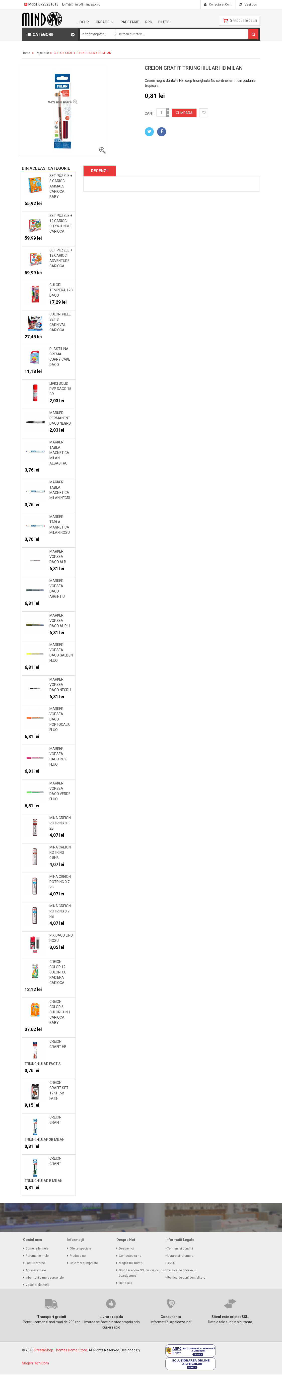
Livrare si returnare (180, 1256)
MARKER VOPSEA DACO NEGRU (60, 684)
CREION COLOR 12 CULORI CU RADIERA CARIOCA (57, 972)
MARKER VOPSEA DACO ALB (57, 556)
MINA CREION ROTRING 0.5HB (60, 852)
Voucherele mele (37, 1285)
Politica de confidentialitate (186, 1277)
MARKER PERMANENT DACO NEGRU (60, 418)
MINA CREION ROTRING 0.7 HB (60, 911)
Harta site (125, 1283)
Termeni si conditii (180, 1248)
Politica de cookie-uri (182, 1270)
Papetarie (130, 22)
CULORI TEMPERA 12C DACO (61, 290)
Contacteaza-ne (130, 1256)
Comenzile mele (37, 1248)
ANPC (171, 1263)
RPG (148, 22)
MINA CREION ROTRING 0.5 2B (60, 823)
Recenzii (99, 170)
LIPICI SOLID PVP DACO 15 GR (60, 388)
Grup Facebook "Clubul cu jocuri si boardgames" (142, 1273)
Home (26, 53)
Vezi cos (250, 4)
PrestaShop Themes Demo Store (60, 1350)
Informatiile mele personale (45, 1277)
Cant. (150, 113)
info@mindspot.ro (87, 4)
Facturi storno (35, 1263)
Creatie (103, 22)
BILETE (163, 22)
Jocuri (84, 22)
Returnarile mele (37, 1256)
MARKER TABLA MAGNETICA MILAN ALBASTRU (59, 452)
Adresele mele (36, 1270)
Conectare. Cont (220, 4)
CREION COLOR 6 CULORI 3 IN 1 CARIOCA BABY (59, 1012)
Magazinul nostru (131, 1263)
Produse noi (78, 1256)
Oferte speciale (80, 1248)
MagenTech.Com (35, 1363)
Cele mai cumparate (84, 1263)
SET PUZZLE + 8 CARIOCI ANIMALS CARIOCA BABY (60, 186)
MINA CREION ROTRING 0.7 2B (60, 882)
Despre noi (126, 1248)
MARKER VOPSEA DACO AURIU (59, 620)
